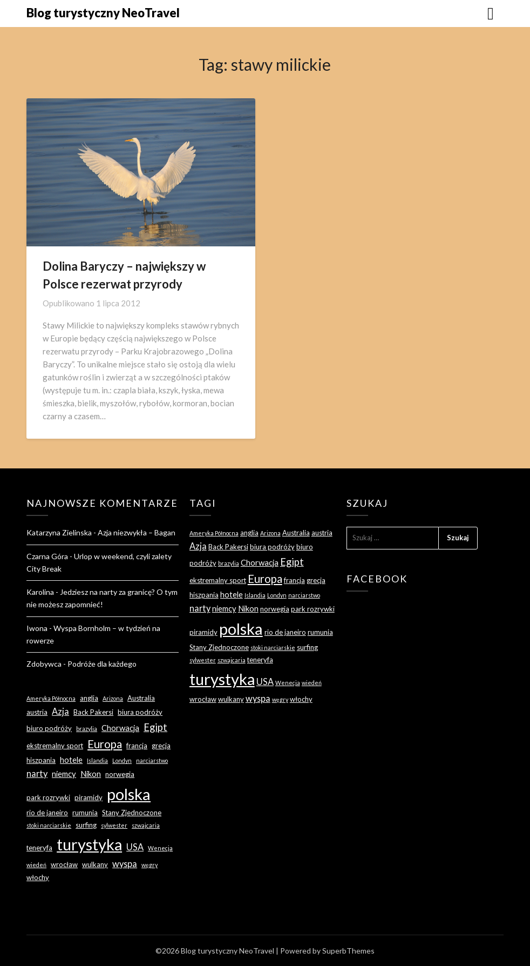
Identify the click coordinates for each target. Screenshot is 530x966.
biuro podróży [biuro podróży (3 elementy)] (49, 728)
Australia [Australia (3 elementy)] (141, 698)
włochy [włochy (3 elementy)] (37, 877)
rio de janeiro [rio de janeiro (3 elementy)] (47, 812)
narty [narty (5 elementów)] (36, 773)
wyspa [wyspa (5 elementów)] (124, 863)
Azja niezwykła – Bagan (136, 532)
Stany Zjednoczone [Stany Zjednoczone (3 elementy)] (131, 812)
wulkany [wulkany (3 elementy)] (95, 864)
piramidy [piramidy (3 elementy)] (88, 797)
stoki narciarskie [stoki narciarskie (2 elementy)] (48, 825)
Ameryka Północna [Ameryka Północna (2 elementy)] (51, 698)
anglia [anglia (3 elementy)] (89, 698)
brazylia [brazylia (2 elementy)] (86, 728)
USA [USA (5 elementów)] (135, 847)
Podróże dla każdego (102, 663)
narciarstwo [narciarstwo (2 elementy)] (152, 760)
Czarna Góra (47, 556)
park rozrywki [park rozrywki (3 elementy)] (48, 797)
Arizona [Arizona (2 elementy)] (113, 698)
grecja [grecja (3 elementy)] (161, 745)
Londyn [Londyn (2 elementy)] (122, 760)
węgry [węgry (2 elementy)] (149, 864)
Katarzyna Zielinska (59, 532)
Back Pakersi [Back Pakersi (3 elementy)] (93, 712)
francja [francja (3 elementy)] (136, 745)
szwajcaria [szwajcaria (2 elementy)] (146, 825)
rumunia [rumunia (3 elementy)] (85, 812)
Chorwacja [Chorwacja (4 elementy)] (120, 728)
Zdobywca (44, 663)
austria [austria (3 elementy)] (36, 712)
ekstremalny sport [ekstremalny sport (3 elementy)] (54, 745)
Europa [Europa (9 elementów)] (104, 743)
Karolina (40, 591)
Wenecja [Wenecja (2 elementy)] (160, 847)
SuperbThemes (348, 950)
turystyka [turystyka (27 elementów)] (89, 844)
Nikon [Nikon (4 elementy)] (90, 774)
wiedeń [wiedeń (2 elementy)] (36, 864)
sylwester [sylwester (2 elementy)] (114, 825)
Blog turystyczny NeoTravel (103, 12)
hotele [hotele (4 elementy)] (71, 759)
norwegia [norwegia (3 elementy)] (119, 774)
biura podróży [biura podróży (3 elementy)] (140, 712)
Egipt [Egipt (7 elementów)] (155, 727)
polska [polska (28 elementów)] (129, 793)
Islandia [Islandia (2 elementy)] (97, 760)
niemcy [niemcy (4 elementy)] (64, 774)
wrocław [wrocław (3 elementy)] (64, 864)
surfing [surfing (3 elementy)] (86, 825)
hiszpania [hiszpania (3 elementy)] (41, 760)
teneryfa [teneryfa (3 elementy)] (39, 847)
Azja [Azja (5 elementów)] (60, 711)
